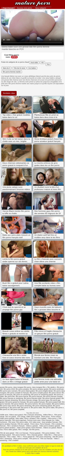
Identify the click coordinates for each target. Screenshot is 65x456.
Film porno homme (19, 435)
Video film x (48, 435)
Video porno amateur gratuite (50, 426)
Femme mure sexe (34, 420)
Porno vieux (34, 424)
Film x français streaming (33, 415)
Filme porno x (53, 418)
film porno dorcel (55, 393)
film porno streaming (24, 406)
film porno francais (35, 396)
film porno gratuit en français (15, 402)
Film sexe (11, 422)
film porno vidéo (49, 407)
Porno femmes (36, 428)
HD (42, 62)
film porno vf (25, 407)
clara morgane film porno (22, 387)
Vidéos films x (48, 415)
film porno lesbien (58, 404)
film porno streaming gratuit (42, 406)
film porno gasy (43, 400)
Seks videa (19, 418)
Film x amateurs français (16, 426)
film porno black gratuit (26, 391)
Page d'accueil (8, 8)
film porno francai (22, 396)
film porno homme (31, 404)
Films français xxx (48, 420)
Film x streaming (6, 438)
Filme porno (45, 417)
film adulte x (51, 387)
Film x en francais (22, 433)
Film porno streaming (43, 437)
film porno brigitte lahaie (44, 391)
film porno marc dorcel (8, 406)
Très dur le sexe (19, 68)
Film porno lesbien (48, 433)
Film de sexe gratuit (7, 433)
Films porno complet (20, 438)
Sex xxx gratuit (10, 417)
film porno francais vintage (28, 400)
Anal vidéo (34, 62)
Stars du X (6, 68)
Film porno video (22, 422)
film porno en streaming (21, 395)
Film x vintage (23, 429)
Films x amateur (30, 418)
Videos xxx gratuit (49, 428)
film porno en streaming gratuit (42, 395)
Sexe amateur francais (50, 422)
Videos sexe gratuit (16, 415)
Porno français (45, 424)
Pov (48, 64)
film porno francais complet (52, 396)
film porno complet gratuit (39, 393)
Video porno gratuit (23, 428)
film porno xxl (4, 409)
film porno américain (56, 389)
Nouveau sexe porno (24, 8)
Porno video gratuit (10, 429)
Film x (19, 437)
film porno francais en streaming (11, 398)
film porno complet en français (18, 393)
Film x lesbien (41, 418)
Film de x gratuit (23, 424)
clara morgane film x (39, 387)
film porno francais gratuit (51, 398)
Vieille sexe (4, 415)
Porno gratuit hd (28, 437)
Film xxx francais (46, 438)
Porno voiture (56, 417)
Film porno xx (34, 438)
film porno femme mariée (12, 72)
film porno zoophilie (17, 409)
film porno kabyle (45, 404)
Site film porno (57, 437)
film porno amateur (22, 389)
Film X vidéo (32, 4)
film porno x (59, 407)
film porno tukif (15, 407)
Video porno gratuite (7, 418)
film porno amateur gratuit (39, 389)
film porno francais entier (33, 398)
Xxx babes (32, 68)
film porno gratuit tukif (53, 402)
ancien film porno (6, 387)
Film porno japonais (19, 420)
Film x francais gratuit (34, 435)
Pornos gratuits (35, 433)
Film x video (11, 437)
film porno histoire (17, 404)
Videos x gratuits (32, 426)
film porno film (10, 396)
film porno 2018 (9, 389)
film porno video (36, 407)
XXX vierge (21, 417)
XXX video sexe (35, 422)
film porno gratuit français (36, 402)
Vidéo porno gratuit (33, 417)
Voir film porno (34, 429)
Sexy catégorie (40, 8)
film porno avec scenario (9, 391)
